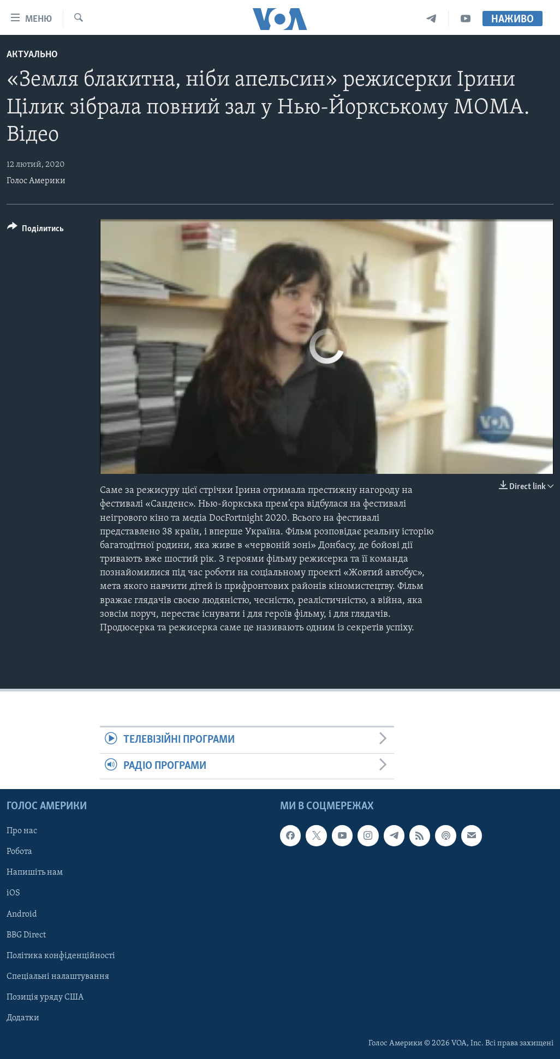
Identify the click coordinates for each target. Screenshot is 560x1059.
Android (22, 914)
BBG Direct (26, 935)
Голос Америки (36, 181)
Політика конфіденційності (61, 956)
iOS (13, 893)
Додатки (23, 1018)
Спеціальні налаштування (58, 976)
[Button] (35, 230)
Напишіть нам (35, 872)
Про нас (22, 831)
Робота (19, 851)
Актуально (32, 55)
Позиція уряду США (45, 997)
